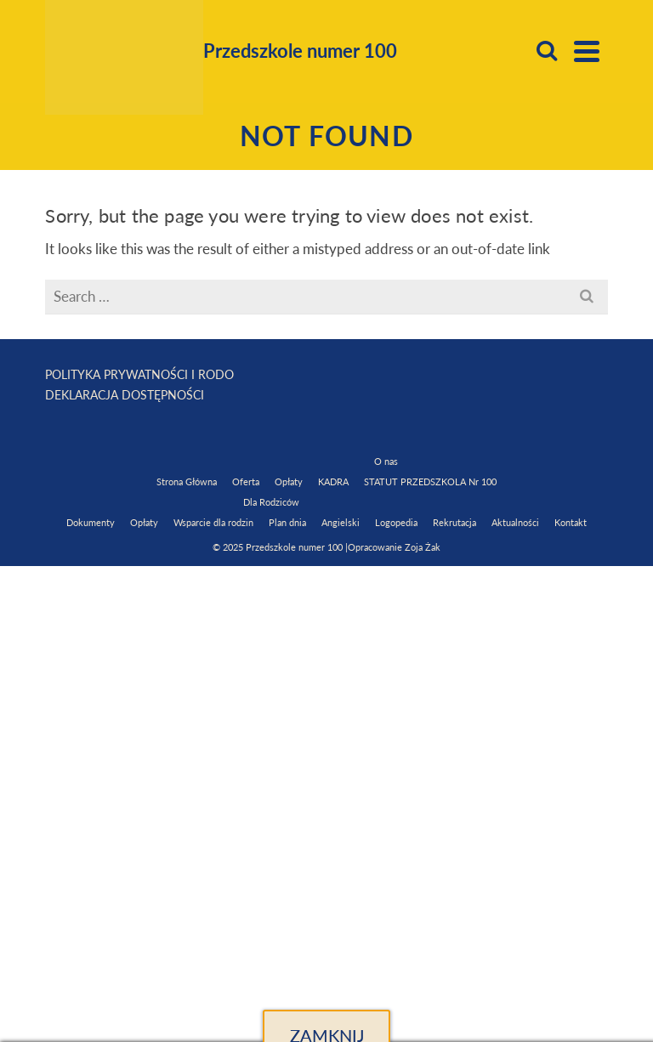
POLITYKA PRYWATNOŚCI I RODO (139, 374)
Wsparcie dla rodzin (213, 522)
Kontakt (570, 522)
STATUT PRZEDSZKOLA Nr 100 (430, 481)
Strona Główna (186, 481)
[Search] (546, 51)
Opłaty (289, 481)
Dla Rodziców (271, 501)
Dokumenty (90, 522)
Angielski (340, 522)
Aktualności (515, 522)
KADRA (333, 481)
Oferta (245, 481)
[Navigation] (586, 51)
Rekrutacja (454, 522)
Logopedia (396, 522)
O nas (386, 461)
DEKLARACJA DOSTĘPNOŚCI (124, 395)
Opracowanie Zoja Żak (394, 546)
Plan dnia (287, 522)
